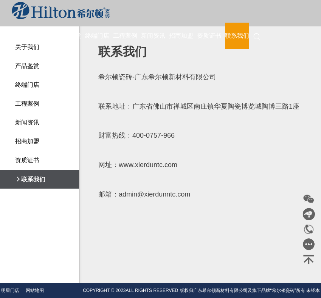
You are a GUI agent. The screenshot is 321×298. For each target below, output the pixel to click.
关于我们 (41, 35)
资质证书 (209, 35)
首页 (19, 35)
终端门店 (97, 35)
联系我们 (237, 35)
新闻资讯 (153, 35)
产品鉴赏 (69, 35)
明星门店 (10, 290)
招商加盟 (181, 35)
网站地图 (35, 290)
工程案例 (125, 35)
